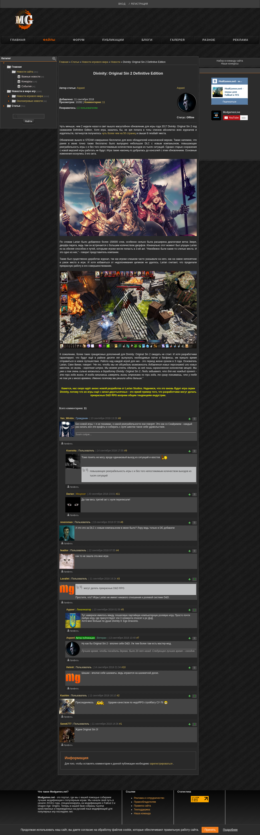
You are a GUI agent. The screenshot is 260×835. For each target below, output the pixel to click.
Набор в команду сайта (230, 60)
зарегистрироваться (161, 763)
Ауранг (70, 609)
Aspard (181, 88)
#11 (118, 494)
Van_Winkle (67, 418)
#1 (120, 723)
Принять (210, 829)
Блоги (147, 39)
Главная (17, 39)
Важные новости (30, 76)
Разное (208, 39)
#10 (123, 667)
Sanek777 (65, 723)
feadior (64, 550)
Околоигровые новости (29, 101)
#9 (125, 450)
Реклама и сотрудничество (149, 798)
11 (94, 102)
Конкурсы (26, 81)
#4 (117, 550)
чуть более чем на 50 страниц (119, 133)
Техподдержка (142, 809)
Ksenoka (71, 450)
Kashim (64, 695)
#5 (122, 609)
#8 (119, 418)
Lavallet (64, 578)
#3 (118, 578)
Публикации (113, 39)
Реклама (240, 39)
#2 (118, 695)
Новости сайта (24, 71)
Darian (70, 494)
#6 (121, 522)
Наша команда (142, 813)
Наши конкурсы (230, 63)
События (25, 86)
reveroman (66, 522)
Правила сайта (142, 805)
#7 (137, 637)
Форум (79, 39)
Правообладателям (145, 801)
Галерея (177, 39)
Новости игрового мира (30, 96)
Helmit (70, 667)
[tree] (28, 86)
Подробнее (230, 829)
